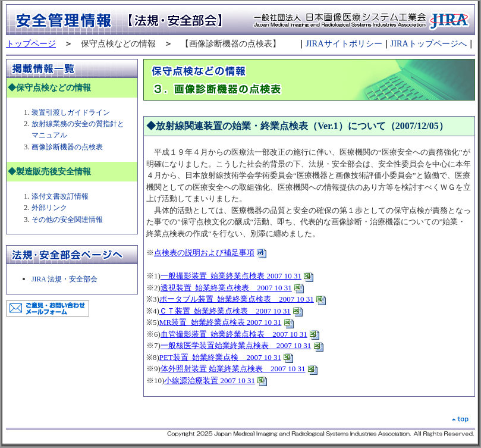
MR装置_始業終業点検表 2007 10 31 (220, 322)
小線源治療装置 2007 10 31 (209, 380)
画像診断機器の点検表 (67, 147)
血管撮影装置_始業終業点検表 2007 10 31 (234, 334)
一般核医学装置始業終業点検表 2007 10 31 (236, 345)
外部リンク (50, 208)
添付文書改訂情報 (60, 196)
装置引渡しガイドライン (71, 113)
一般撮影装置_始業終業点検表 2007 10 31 (231, 275)
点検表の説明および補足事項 (204, 252)
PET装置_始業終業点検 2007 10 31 (220, 357)
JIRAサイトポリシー (344, 43)
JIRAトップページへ (429, 43)
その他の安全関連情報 (68, 220)
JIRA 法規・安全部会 (65, 279)
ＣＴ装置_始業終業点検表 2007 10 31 (225, 310)
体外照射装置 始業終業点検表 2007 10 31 (233, 368)
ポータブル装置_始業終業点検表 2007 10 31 (236, 299)
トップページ (31, 43)
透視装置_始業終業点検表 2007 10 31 (226, 287)
